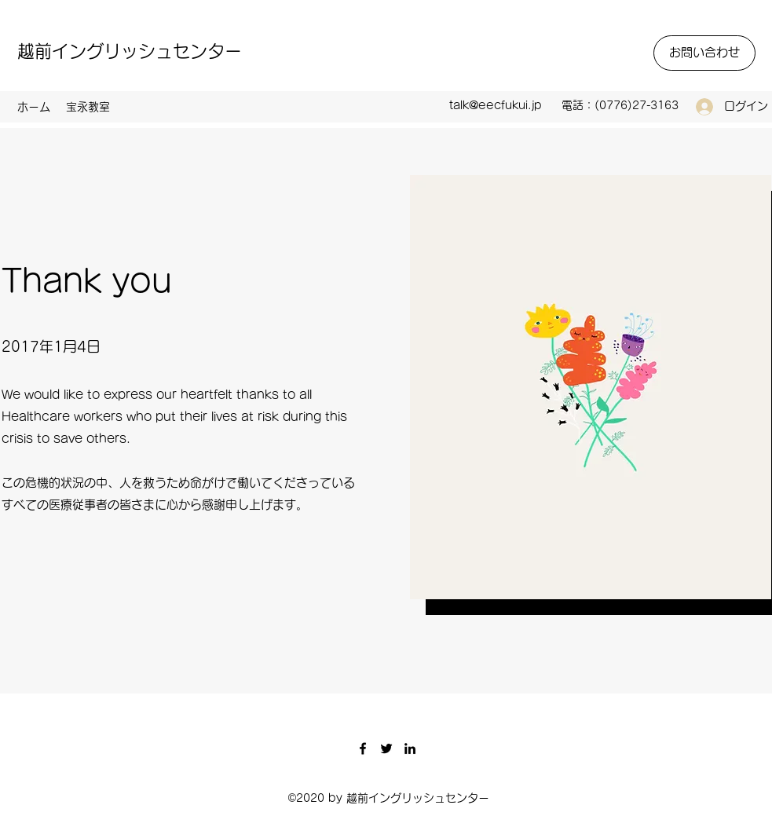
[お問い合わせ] (704, 53)
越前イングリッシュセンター (129, 51)
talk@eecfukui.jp (495, 105)
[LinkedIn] (410, 748)
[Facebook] (363, 748)
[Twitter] (386, 748)
